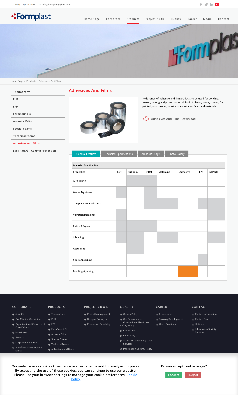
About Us (18, 314)
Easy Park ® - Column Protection (34, 150)
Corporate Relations (24, 342)
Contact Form (200, 319)
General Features (86, 154)
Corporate (113, 19)
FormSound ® (22, 114)
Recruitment (164, 314)
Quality (176, 19)
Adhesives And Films (26, 143)
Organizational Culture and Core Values (28, 325)
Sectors (18, 337)
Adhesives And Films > (51, 81)
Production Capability (97, 324)
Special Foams (22, 128)
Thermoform (21, 92)
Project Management (97, 314)
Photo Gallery (176, 154)
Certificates (128, 330)
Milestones (19, 332)
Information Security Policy (136, 348)
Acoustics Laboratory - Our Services (136, 342)
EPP (15, 106)
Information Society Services (204, 330)
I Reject (193, 375)
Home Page (92, 19)
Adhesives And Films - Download (169, 119)
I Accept (173, 375)
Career (192, 19)
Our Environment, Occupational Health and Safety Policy (135, 322)
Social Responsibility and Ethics (27, 349)
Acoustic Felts (22, 121)
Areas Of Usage (151, 154)
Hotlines (198, 324)
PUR (15, 99)
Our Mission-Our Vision (26, 319)
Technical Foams (24, 136)
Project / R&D (155, 19)
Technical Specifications (119, 154)
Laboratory (127, 335)
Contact (224, 19)
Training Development (169, 319)
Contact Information (204, 314)
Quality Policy (129, 314)
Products (133, 19)
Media (207, 19)
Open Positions (166, 324)
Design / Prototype (96, 319)
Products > (32, 81)
